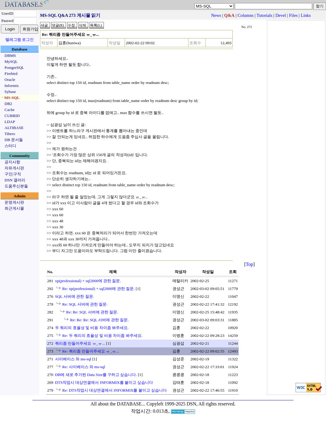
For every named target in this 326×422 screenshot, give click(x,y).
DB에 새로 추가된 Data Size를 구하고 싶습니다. (96, 374)
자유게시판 (14, 168)
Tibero (10, 133)
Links (306, 15)
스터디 (10, 145)
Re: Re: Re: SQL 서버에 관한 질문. (99, 320)
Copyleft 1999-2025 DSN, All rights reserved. (191, 403)
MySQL (11, 61)
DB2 (8, 103)
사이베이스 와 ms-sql (73, 359)
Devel (280, 15)
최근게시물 (14, 208)
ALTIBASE (14, 127)
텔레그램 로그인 (19, 39)
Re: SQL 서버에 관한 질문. (85, 304)
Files (293, 15)
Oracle (10, 79)
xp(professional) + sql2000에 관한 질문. (88, 281)
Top (249, 264)
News (216, 15)
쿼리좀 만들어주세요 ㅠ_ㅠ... (80, 343)
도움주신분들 (16, 186)
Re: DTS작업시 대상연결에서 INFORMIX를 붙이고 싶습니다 (114, 390)
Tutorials (264, 15)
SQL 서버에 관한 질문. (74, 296)
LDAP (10, 121)
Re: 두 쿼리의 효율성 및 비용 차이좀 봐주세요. (102, 335)
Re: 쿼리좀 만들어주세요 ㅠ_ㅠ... (90, 351)
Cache (9, 109)
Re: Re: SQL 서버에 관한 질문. (92, 312)
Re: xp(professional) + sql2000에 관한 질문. (98, 288)
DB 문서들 (14, 139)
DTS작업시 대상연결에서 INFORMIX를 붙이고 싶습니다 (104, 382)
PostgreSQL (14, 67)
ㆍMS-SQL (10, 97)
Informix (12, 85)
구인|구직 (13, 174)
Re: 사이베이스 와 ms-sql (83, 367)
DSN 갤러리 (15, 180)
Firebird (11, 73)
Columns (245, 15)
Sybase (10, 91)
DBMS (10, 55)
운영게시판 (14, 202)
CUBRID (12, 115)
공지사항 (12, 162)
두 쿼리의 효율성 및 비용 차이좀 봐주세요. (92, 327)
